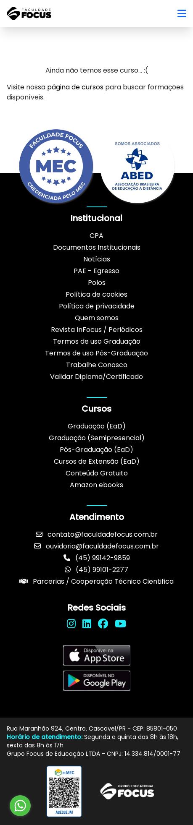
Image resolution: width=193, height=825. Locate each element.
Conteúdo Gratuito (97, 473)
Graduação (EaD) (97, 426)
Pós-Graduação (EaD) (96, 449)
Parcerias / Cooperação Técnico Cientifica (96, 581)
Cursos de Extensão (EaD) (97, 461)
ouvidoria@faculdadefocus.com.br (96, 546)
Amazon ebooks (96, 485)
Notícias (96, 259)
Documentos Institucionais (96, 247)
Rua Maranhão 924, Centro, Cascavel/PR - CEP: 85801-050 (92, 728)
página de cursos (75, 87)
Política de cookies (96, 294)
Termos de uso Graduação (96, 341)
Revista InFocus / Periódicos (97, 329)
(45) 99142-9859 (96, 558)
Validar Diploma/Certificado (96, 376)
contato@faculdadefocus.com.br (97, 534)
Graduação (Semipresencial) (97, 438)
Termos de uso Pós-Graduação (96, 353)
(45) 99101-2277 (96, 569)
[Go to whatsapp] (20, 805)
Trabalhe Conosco (96, 365)
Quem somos (97, 318)
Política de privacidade (97, 306)
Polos (97, 282)
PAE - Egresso (96, 271)
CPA (96, 235)
